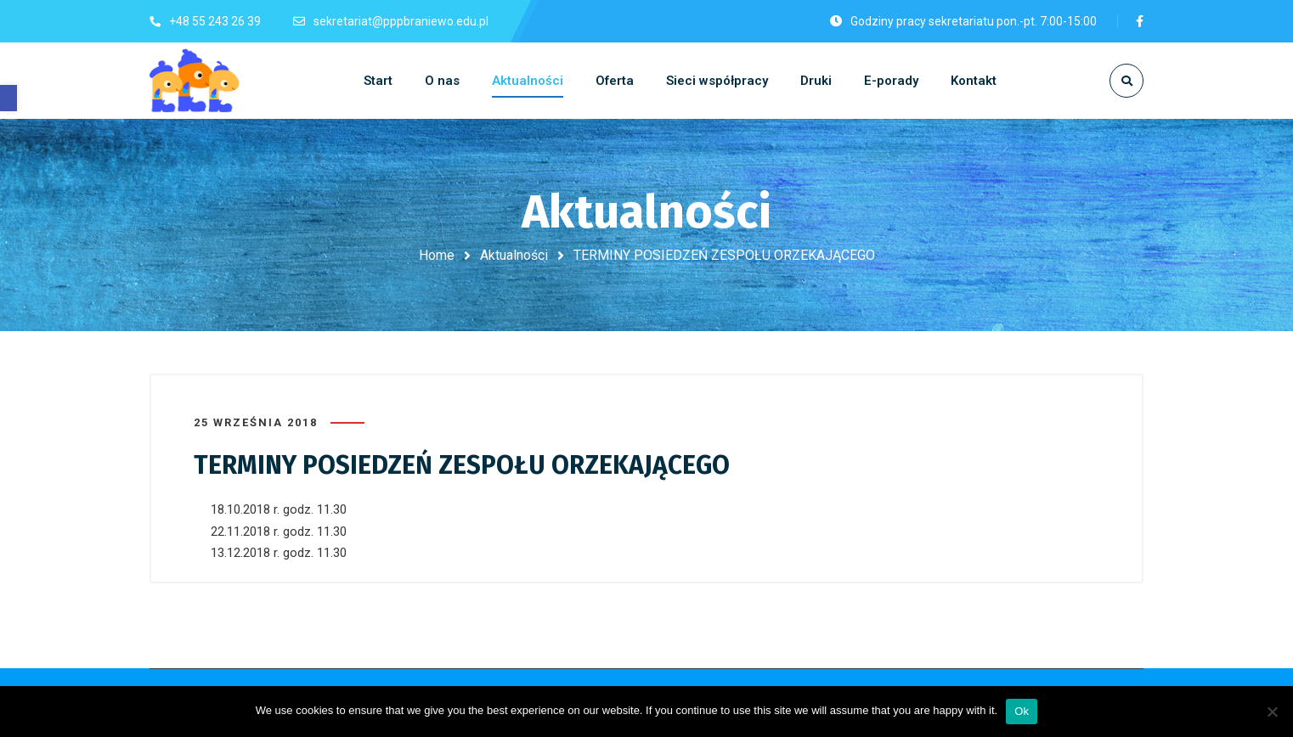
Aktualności (514, 255)
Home (437, 255)
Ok (1021, 711)
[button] (8, 98)
